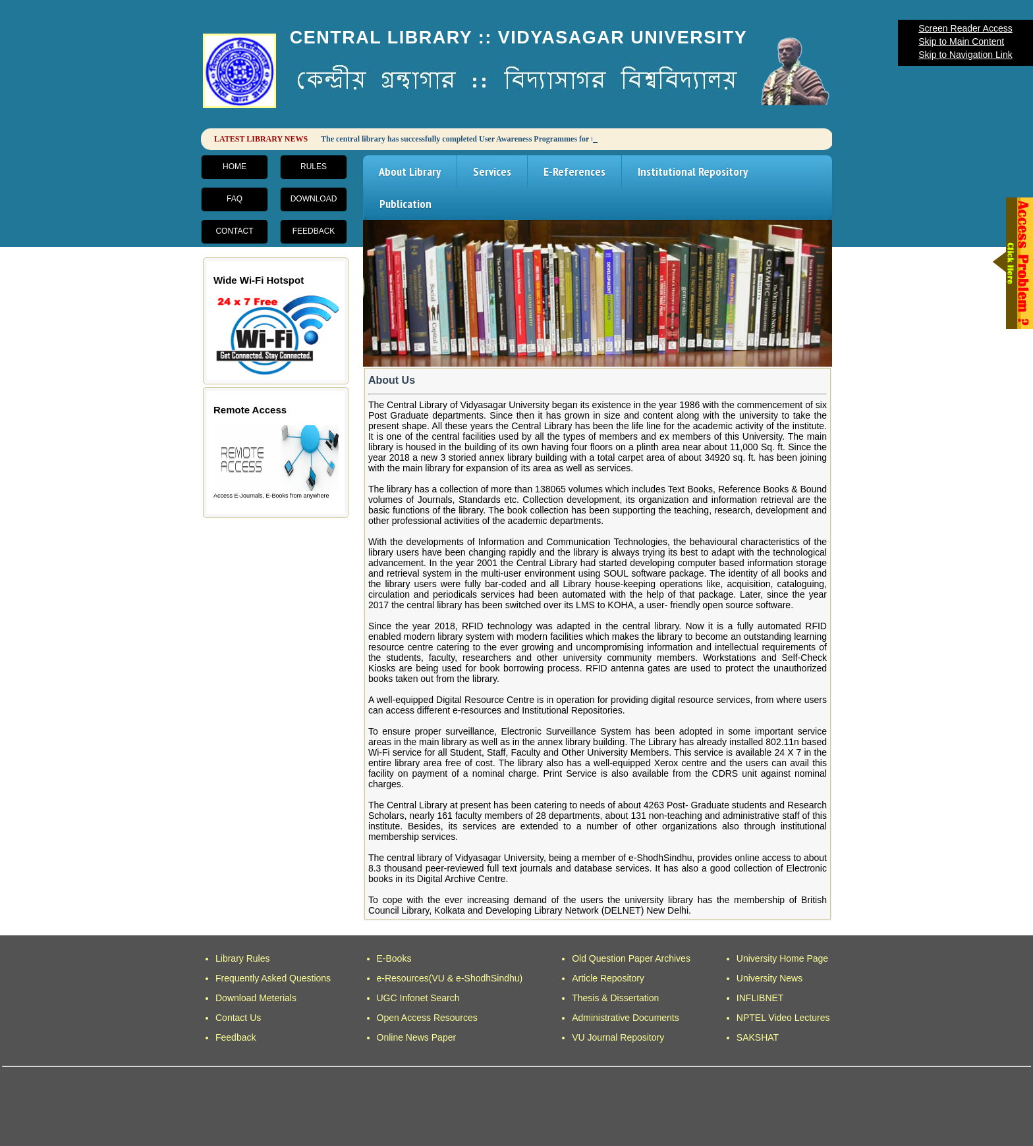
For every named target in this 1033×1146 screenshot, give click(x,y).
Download (314, 198)
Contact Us (238, 1017)
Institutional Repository (693, 171)
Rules (313, 166)
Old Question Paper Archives (631, 958)
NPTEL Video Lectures (783, 1017)
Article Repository (608, 978)
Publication (405, 203)
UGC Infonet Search (418, 998)
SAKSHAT (758, 1037)
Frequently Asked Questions (273, 978)
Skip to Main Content (961, 41)
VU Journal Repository (618, 1037)
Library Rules (242, 958)
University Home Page (782, 958)
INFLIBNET (760, 998)
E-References (574, 171)
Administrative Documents (625, 1017)
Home (234, 166)
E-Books (394, 958)
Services (492, 171)
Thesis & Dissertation (615, 998)
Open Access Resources (427, 1017)
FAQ (234, 198)
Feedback (314, 231)
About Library (410, 171)
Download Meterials (255, 998)
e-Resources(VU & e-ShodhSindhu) (450, 978)
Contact (234, 231)
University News (769, 978)
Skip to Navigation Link (965, 54)
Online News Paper (417, 1037)
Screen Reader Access (965, 28)
